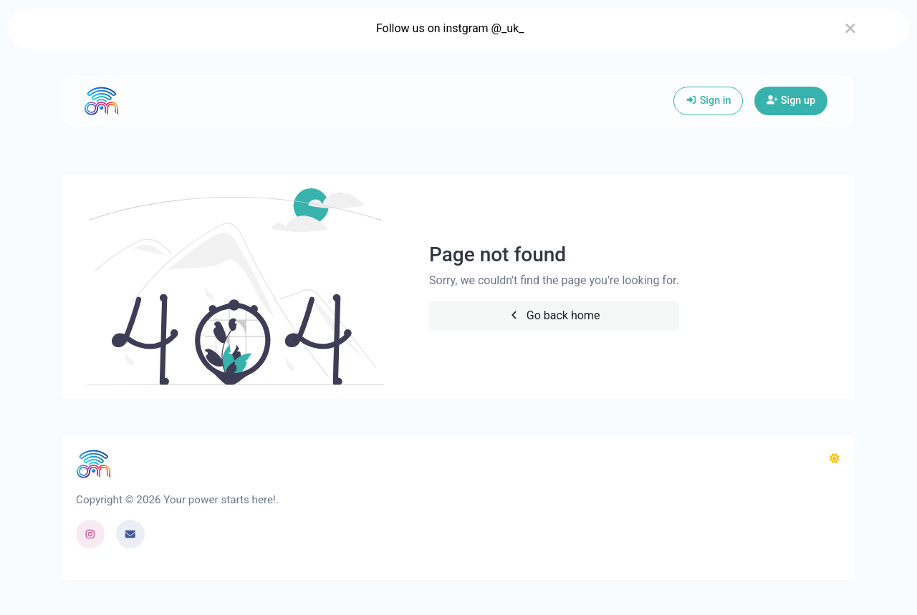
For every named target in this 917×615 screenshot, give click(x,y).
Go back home (554, 315)
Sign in (708, 101)
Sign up (791, 101)
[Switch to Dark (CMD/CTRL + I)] (834, 459)
